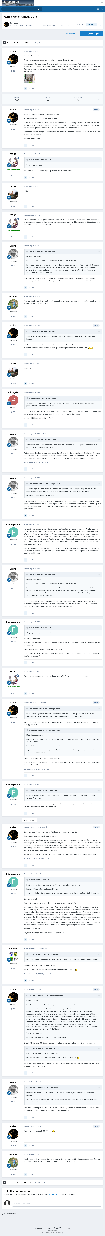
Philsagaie (13, 392)
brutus (15, 23)
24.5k (13, 176)
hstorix (12, 246)
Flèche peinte (13, 524)
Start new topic (70, 34)
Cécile (13, 186)
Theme (48, 1228)
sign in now (53, 1194)
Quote (31, 88)
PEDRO (13, 154)
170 (13, 412)
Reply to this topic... (22, 1203)
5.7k (13, 206)
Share (80, 24)
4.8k (13, 316)
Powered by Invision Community (52, 1233)
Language (39, 1228)
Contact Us (58, 1228)
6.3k (13, 968)
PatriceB (13, 948)
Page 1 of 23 (40, 43)
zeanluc (13, 296)
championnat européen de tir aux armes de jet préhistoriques (46, 25)
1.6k (13, 265)
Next (26, 43)
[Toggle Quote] (27, 160)
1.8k (13, 544)
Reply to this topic (92, 34)
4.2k (13, 71)
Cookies (67, 1228)
